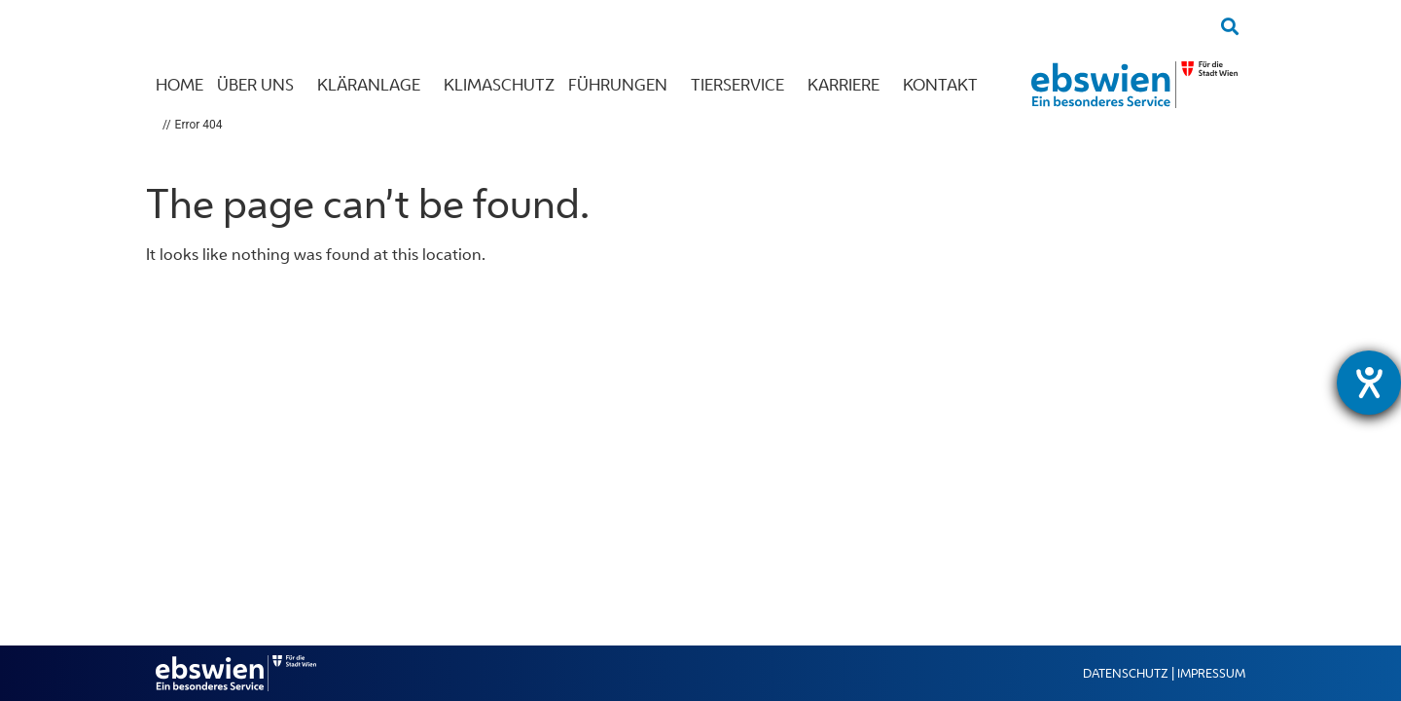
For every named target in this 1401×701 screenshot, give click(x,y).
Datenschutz (1125, 673)
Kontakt (945, 84)
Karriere (848, 84)
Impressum (1211, 673)
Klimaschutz (499, 84)
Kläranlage (373, 84)
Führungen (622, 84)
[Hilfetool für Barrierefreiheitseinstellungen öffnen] (1369, 382)
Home (179, 84)
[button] (1229, 26)
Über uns (260, 84)
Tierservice (742, 84)
